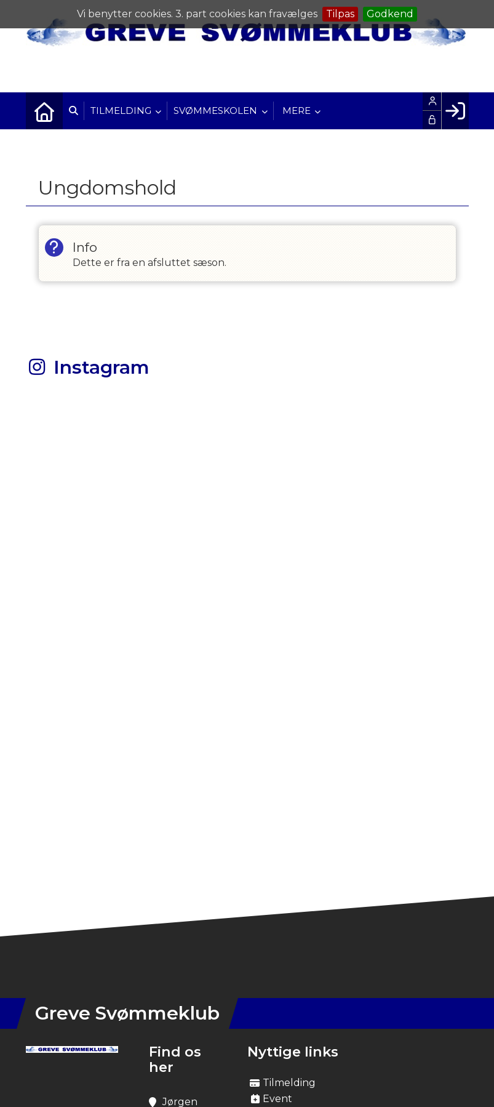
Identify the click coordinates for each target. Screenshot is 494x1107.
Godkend (390, 14)
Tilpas (340, 14)
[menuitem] (44, 110)
